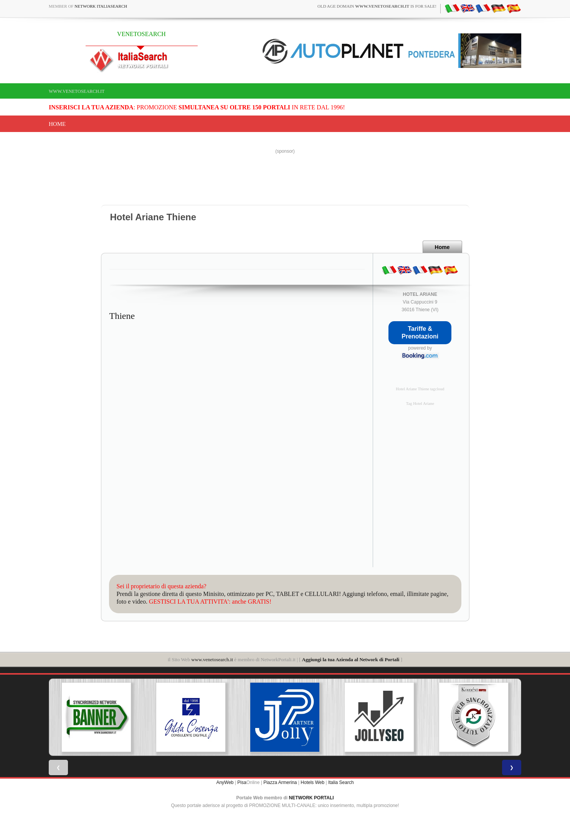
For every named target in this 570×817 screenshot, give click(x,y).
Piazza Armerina (280, 782)
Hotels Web (312, 782)
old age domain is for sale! (376, 6)
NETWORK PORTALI (311, 797)
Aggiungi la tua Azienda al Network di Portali (351, 659)
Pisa (241, 782)
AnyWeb (224, 782)
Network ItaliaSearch (100, 6)
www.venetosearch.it (76, 91)
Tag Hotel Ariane (420, 403)
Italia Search (341, 782)
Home (57, 124)
